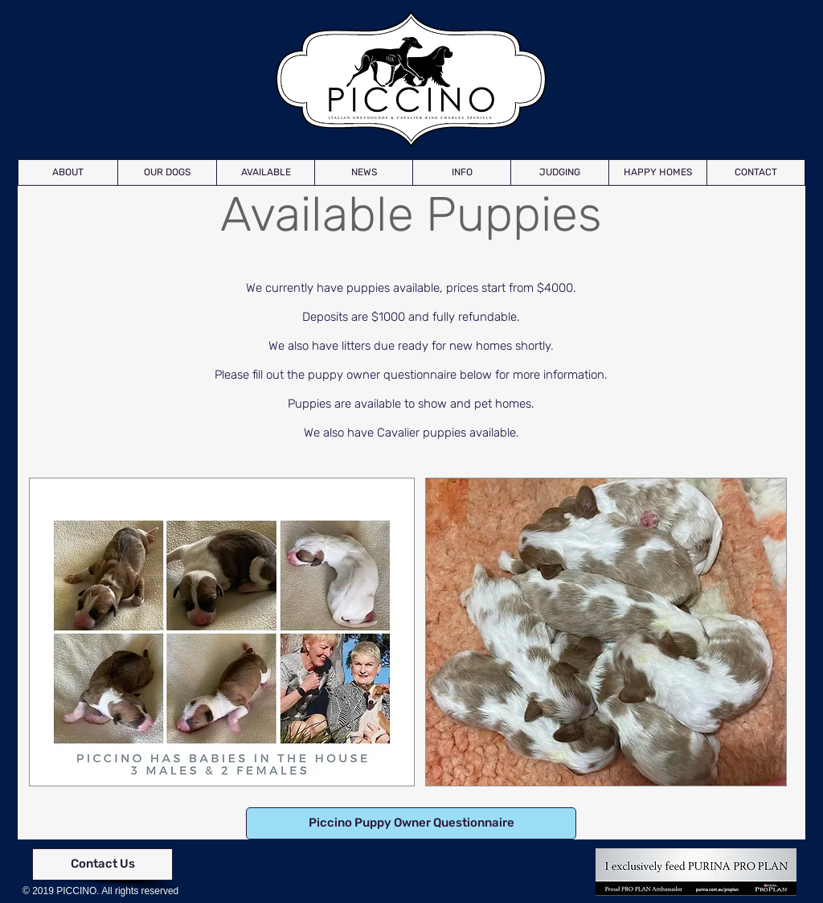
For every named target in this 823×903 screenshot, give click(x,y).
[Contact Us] (102, 864)
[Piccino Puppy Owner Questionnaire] (411, 823)
